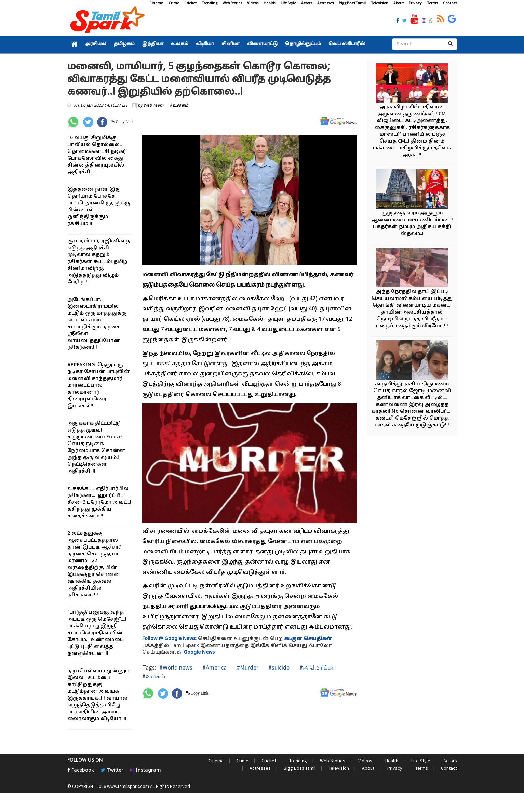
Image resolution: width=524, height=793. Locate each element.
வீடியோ (205, 44)
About (398, 2)
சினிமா (230, 44)
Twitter (112, 771)
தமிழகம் (124, 44)
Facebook (80, 771)
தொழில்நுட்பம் (303, 44)
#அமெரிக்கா (316, 667)
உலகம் (179, 44)
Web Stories (232, 2)
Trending (209, 2)
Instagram (145, 771)
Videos (252, 2)
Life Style (288, 2)
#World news (175, 667)
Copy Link (124, 122)
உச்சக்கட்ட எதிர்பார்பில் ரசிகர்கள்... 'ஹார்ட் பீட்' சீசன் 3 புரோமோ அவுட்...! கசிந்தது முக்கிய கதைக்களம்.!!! (99, 502)
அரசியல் (95, 44)
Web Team (153, 105)
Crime (174, 2)
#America (214, 667)
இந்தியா (152, 44)
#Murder (246, 667)
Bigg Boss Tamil (352, 2)
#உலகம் (179, 105)
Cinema (156, 2)
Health (270, 2)
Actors (306, 2)
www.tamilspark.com (128, 786)
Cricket (190, 2)
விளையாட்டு (262, 44)
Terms (432, 2)
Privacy (415, 2)
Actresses (325, 2)
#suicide (278, 667)
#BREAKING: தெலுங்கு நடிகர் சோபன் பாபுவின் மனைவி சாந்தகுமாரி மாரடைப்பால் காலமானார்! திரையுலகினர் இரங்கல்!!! (98, 385)
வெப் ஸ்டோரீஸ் (346, 44)
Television (379, 2)
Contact (450, 2)
